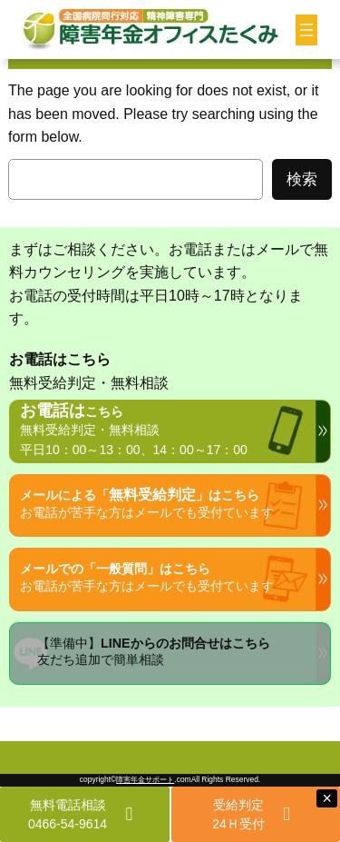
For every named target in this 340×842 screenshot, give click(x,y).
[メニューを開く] (306, 30)
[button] (85, 814)
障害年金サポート (145, 779)
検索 (302, 179)
